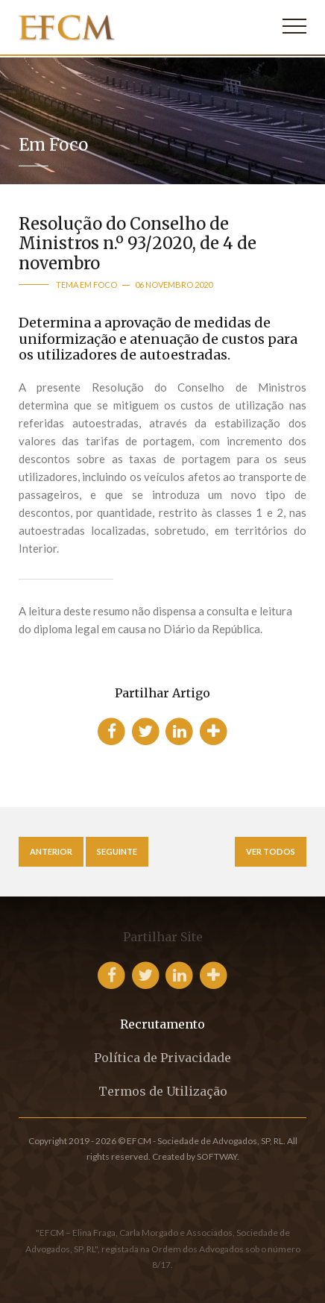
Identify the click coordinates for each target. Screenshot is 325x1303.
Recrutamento (162, 1024)
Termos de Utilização (162, 1091)
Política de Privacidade (162, 1057)
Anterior (51, 851)
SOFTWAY (217, 1156)
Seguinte (117, 851)
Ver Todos (270, 851)
